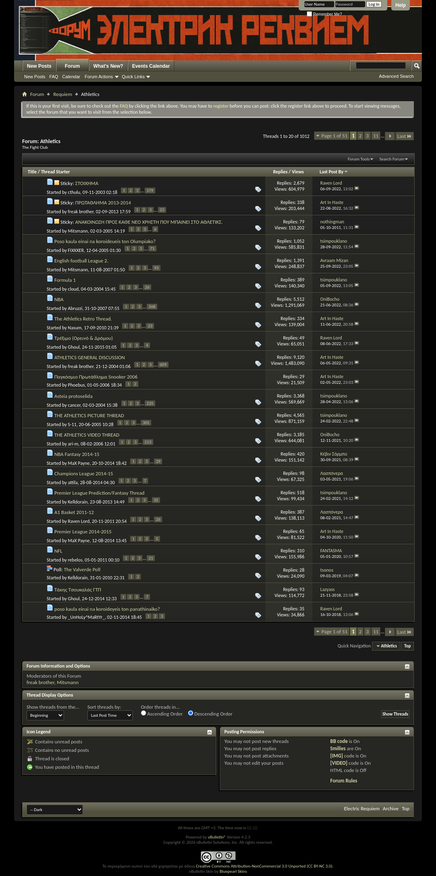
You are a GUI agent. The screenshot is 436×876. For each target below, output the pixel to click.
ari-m (73, 444)
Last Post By (334, 172)
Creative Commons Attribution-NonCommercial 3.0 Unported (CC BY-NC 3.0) (264, 866)
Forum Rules (343, 781)
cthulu (74, 192)
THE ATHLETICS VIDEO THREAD (87, 435)
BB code (338, 741)
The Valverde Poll (82, 569)
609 (163, 364)
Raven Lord (79, 521)
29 (158, 461)
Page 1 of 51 (335, 136)
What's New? (108, 66)
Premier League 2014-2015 (83, 532)
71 (152, 248)
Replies (280, 172)
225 (150, 403)
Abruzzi (75, 308)
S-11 (72, 424)
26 (147, 287)
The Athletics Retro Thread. (83, 319)
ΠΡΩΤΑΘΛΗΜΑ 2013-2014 (103, 203)
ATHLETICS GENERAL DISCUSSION (89, 357)
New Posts (39, 66)
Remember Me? (324, 14)
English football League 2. (81, 261)
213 (148, 442)
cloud (73, 289)
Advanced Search (396, 76)
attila (73, 482)
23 (162, 209)
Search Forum (392, 159)
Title (32, 172)
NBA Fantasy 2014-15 (76, 454)
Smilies (337, 748)
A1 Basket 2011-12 (74, 512)
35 (156, 500)
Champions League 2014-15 (83, 473)
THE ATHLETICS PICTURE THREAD (89, 415)
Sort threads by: (104, 707)
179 (150, 190)
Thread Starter (55, 172)
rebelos (75, 560)
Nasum (75, 328)
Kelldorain (78, 502)
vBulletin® (217, 837)
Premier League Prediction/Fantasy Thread (99, 493)
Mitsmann (78, 231)
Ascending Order (162, 713)
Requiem (62, 94)
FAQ (54, 76)
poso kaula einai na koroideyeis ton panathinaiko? (107, 609)
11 (375, 136)
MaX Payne (79, 463)
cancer (74, 405)
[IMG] (336, 756)
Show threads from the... (53, 707)
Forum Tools (359, 159)
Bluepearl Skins (233, 871)
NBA (59, 299)
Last (404, 136)
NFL (58, 551)
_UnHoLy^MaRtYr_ (86, 617)
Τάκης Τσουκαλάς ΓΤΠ (77, 590)
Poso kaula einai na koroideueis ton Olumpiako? (105, 241)
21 (151, 558)
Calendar (71, 76)
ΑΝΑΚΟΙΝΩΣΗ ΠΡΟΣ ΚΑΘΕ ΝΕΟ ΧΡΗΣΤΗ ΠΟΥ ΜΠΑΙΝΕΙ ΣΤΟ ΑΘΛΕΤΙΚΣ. (149, 222)
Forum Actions (99, 76)
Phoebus (76, 385)
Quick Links (133, 76)
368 (152, 306)
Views (298, 172)
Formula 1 (65, 280)
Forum (72, 66)
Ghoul (74, 347)
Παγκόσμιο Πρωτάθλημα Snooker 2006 (96, 377)
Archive (391, 808)
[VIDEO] (338, 763)
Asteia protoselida (73, 396)
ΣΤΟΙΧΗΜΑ (86, 183)
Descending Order (210, 713)
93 (156, 267)
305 (146, 422)
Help (400, 5)
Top (407, 646)
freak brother (81, 211)
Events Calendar (151, 66)
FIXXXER (76, 250)
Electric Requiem (361, 808)
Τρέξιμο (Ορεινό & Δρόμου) (83, 338)
